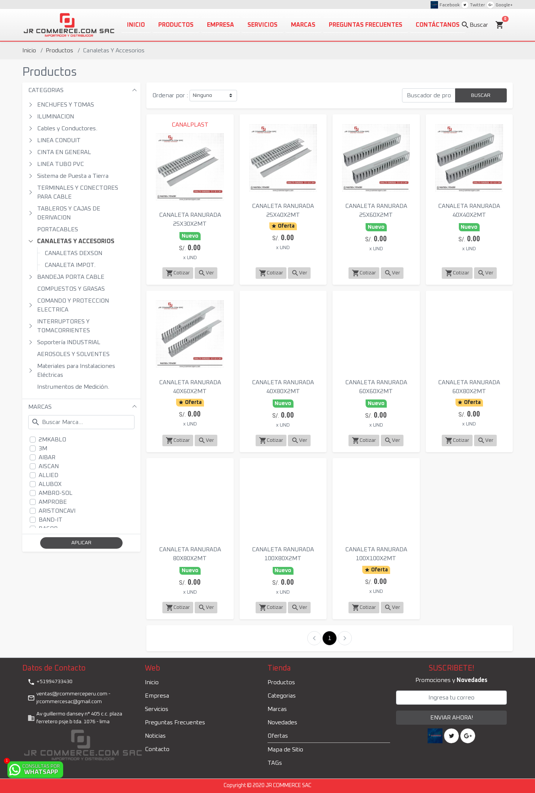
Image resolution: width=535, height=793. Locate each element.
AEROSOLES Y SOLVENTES (73, 354)
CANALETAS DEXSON (73, 253)
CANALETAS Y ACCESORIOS (75, 241)
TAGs (275, 763)
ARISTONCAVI (57, 511)
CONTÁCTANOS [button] (438, 25)
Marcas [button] (303, 25)
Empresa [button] (220, 25)
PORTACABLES (57, 229)
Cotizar (178, 273)
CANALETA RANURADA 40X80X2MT (283, 386)
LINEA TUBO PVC (60, 164)
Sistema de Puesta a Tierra (72, 176)
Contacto (157, 749)
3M (43, 448)
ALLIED (48, 475)
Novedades (282, 722)
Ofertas (278, 736)
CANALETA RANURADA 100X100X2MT (376, 553)
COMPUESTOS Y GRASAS (71, 289)
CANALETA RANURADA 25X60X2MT (376, 210)
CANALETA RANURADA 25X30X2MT (190, 219)
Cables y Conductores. (67, 128)
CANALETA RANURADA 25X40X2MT (283, 210)
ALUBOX (50, 484)
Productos (59, 50)
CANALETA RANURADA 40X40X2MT (469, 210)
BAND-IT (50, 520)
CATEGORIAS (46, 90)
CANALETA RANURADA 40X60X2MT (190, 386)
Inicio (29, 50)
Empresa (157, 696)
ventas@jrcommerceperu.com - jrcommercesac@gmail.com (68, 697)
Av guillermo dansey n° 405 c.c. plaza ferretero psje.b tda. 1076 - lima (74, 717)
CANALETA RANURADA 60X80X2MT (469, 386)
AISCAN (49, 466)
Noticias (155, 736)
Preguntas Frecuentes (175, 722)
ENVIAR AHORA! (451, 718)
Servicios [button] (262, 25)
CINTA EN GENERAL (64, 152)
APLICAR (81, 542)
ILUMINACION (55, 117)
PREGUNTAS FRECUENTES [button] (365, 25)
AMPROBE (53, 502)
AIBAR (47, 457)
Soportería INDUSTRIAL (68, 342)
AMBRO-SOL (55, 493)
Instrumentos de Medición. (73, 387)
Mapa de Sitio (285, 750)
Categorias (282, 696)
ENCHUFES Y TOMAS (65, 105)
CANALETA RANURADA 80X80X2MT (190, 553)
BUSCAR (480, 95)
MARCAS (40, 407)
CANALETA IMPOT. (70, 265)
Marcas (277, 709)
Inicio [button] (136, 25)
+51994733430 (49, 682)
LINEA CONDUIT (59, 140)
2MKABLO (52, 440)
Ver (206, 273)
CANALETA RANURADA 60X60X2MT (376, 386)
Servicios (156, 709)
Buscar (474, 24)
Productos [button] (176, 25)
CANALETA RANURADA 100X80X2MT (283, 553)
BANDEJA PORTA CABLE (70, 277)
